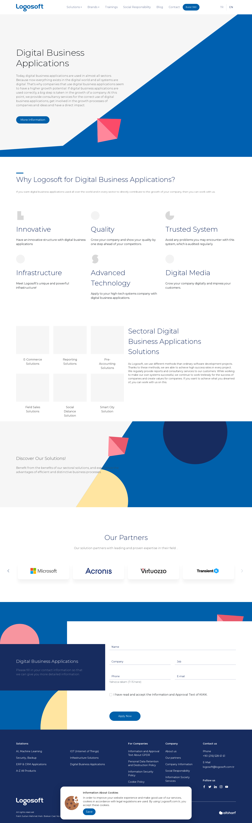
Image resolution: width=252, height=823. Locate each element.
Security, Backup (26, 757)
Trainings (111, 7)
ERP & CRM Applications (31, 764)
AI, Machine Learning (29, 751)
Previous (9, 571)
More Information (32, 119)
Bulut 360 (191, 7)
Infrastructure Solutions (84, 757)
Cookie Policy (136, 781)
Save (89, 811)
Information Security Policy (140, 773)
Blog (159, 7)
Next (243, 571)
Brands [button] (92, 7)
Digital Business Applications (87, 764)
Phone (219, 754)
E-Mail (219, 765)
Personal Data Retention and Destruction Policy (143, 763)
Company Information (178, 764)
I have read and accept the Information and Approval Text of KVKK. (160, 694)
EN (231, 7)
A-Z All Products (26, 770)
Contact (174, 7)
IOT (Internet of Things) (84, 751)
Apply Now (125, 716)
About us (170, 751)
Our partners (173, 757)
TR (221, 7)
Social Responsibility (137, 7)
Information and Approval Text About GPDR (143, 753)
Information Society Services (177, 779)
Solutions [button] (73, 7)
